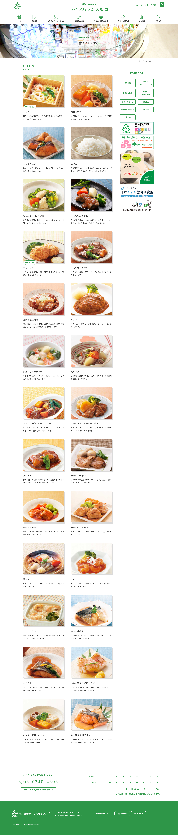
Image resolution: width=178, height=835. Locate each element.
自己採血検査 (127, 93)
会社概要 (145, 109)
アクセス (127, 117)
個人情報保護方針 (102, 814)
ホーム (138, 61)
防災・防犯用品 (127, 102)
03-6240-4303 (147, 5)
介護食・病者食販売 (146, 93)
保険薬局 (127, 83)
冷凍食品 (31, 107)
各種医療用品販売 (127, 109)
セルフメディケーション (145, 83)
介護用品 (145, 102)
